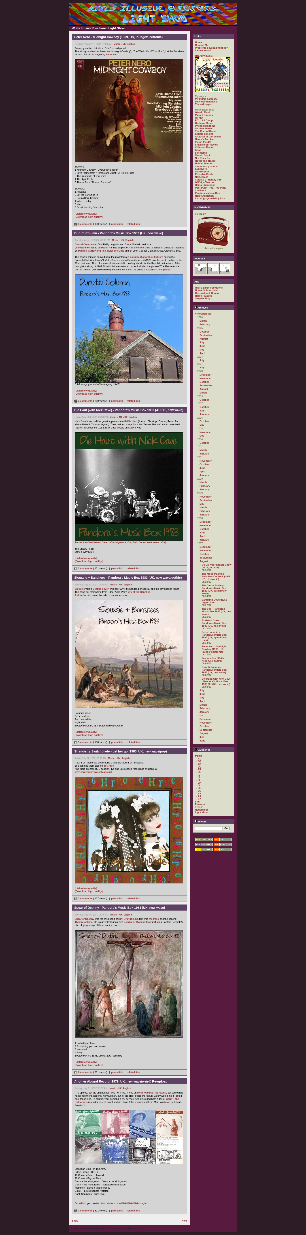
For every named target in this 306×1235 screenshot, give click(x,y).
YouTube (109, 765)
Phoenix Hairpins (205, 125)
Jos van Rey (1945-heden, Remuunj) (213, 659)
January (204, 414)
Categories (202, 749)
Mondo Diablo (203, 155)
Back (75, 1220)
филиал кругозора (206, 166)
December (205, 374)
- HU (199, 772)
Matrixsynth (202, 171)
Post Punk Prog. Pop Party (210, 187)
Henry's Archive (204, 139)
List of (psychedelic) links (210, 198)
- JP (198, 782)
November (206, 378)
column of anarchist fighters (146, 257)
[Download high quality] (89, 216)
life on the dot (203, 142)
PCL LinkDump (204, 120)
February (205, 324)
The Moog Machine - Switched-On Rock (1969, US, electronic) (216, 576)
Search (200, 821)
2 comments (83, 401)
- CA (199, 764)
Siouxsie (80, 588)
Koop (198, 150)
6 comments (83, 1072)
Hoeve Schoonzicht (206, 290)
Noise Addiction (204, 195)
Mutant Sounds (204, 115)
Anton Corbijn (83, 595)
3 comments (83, 224)
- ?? (198, 799)
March (203, 321)
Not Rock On (202, 158)
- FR (198, 769)
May (202, 349)
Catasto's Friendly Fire (208, 179)
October (204, 331)
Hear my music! (204, 55)
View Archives (203, 313)
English (131, 44)
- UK (122, 240)
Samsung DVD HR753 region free (214, 601)
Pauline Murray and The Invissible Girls (101, 250)
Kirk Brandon (126, 919)
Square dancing (204, 134)
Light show (201, 812)
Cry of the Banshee (139, 592)
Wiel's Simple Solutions (209, 287)
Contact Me (201, 45)
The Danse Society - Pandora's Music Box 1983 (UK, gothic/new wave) (214, 589)
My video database (206, 101)
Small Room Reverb (206, 144)
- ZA (198, 796)
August (204, 338)
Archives (201, 307)
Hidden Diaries (203, 163)
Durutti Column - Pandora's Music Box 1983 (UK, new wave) (214, 670)
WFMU (82, 1203)
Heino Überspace (205, 185)
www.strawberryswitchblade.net (93, 772)
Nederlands (201, 809)
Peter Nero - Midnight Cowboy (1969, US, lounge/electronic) (214, 649)
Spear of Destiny (84, 919)
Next (184, 1220)
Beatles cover (101, 588)
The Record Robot (205, 131)
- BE (198, 761)
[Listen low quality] (86, 213)
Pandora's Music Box (207, 193)
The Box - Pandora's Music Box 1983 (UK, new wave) (217, 611)
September (206, 335)
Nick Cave (81, 421)
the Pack (154, 919)
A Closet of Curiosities (208, 136)
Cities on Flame (204, 147)
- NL (198, 785)
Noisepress (201, 177)
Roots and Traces (205, 160)
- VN (198, 793)
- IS (198, 777)
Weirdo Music (203, 112)
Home (198, 42)
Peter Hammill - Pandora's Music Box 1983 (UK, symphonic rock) (214, 636)
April (202, 353)
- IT (198, 780)
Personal (200, 804)
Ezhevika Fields (204, 174)
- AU (119, 417)
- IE (198, 774)
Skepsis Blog (202, 298)
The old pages (203, 104)
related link (133, 224)
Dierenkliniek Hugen (207, 293)
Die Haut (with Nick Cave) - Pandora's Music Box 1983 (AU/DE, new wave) (217, 681)
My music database (206, 99)
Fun (197, 801)
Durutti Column (84, 244)
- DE (125, 417)
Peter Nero (112, 54)
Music (117, 44)
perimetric (201, 152)
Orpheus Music (204, 123)
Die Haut (132, 421)
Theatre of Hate (84, 922)
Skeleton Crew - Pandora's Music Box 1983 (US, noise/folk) (214, 623)
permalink (117, 224)
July (202, 342)
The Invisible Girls (139, 247)
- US (123, 44)
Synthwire (201, 168)
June (202, 346)
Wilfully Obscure (205, 182)
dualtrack (200, 190)
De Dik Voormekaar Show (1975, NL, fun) (216, 566)
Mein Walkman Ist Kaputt (151, 1092)
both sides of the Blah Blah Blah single (124, 1203)
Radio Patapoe (203, 295)
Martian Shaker (204, 128)
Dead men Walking (134, 922)
